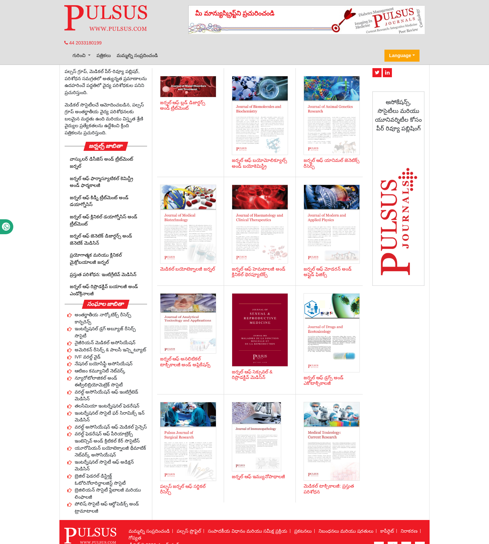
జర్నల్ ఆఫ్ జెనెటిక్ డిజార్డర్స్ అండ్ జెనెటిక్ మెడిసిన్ (101, 239)
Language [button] (400, 55)
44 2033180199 (83, 42)
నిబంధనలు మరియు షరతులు (346, 531)
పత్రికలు (103, 55)
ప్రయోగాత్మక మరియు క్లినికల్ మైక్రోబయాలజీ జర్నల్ (96, 258)
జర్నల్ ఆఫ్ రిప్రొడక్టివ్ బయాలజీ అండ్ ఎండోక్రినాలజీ (104, 290)
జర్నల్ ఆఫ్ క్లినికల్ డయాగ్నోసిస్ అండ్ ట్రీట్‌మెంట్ (103, 220)
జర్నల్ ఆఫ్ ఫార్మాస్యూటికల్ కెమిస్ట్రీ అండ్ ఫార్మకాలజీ (101, 182)
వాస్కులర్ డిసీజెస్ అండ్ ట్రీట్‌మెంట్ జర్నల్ (101, 162)
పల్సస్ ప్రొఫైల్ (189, 531)
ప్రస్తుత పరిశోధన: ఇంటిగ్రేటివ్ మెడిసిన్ (103, 274)
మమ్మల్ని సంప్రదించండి (137, 55)
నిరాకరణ (409, 531)
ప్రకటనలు (303, 531)
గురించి (79, 55)
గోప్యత (135, 537)
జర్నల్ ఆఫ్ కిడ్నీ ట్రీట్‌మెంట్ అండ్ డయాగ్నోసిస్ (99, 201)
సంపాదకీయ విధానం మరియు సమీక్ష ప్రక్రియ (247, 531)
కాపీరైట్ (387, 531)
